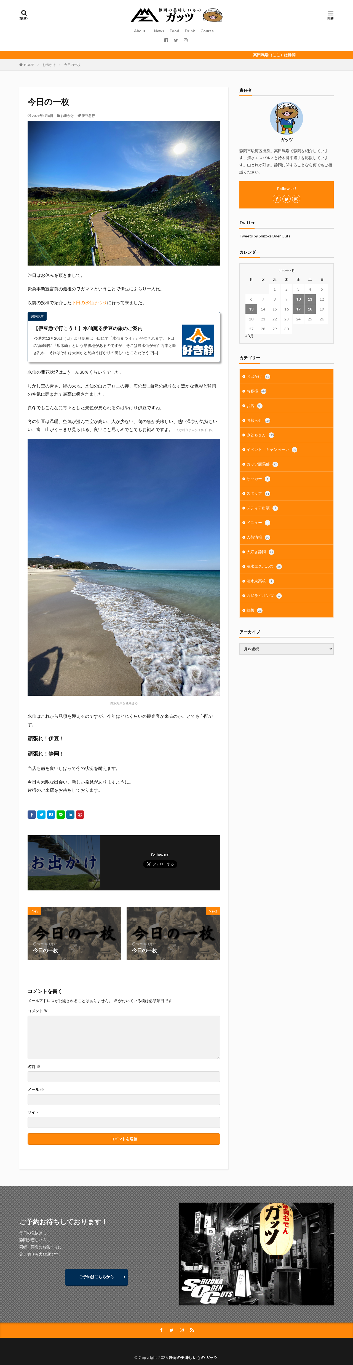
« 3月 (249, 335)
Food (174, 30)
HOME (29, 65)
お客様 (256, 391)
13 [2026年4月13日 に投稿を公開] (251, 309)
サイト (33, 1112)
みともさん (260, 435)
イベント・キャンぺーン (272, 450)
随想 (255, 610)
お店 (255, 406)
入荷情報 (258, 537)
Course (207, 30)
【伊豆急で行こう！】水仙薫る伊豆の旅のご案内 (88, 328)
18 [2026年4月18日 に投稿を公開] (310, 309)
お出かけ (49, 65)
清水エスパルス (264, 566)
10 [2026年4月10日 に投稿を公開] (298, 299)
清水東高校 (260, 581)
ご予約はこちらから (96, 1276)
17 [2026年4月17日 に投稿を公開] (298, 309)
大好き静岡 (260, 552)
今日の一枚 (72, 65)
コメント (38, 1011)
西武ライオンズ (264, 596)
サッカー (258, 479)
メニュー (258, 523)
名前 (34, 1067)
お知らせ (258, 420)
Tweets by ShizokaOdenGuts (264, 236)
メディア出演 (262, 508)
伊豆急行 (88, 116)
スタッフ (258, 493)
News (159, 30)
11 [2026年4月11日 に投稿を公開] (310, 299)
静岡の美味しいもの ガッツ (193, 1357)
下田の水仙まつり (89, 302)
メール (36, 1089)
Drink (190, 30)
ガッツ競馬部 (262, 464)
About (140, 30)
